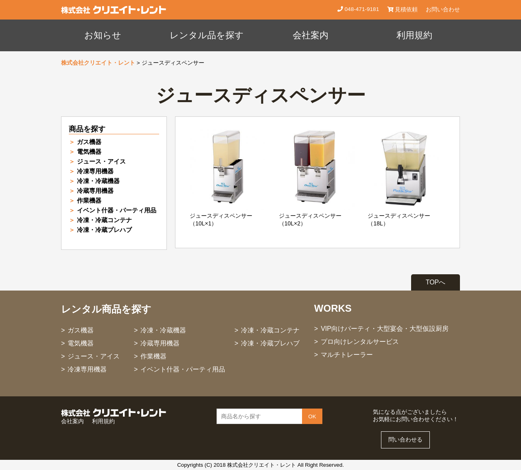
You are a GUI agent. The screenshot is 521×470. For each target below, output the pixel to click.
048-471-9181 (361, 9)
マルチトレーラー (347, 354)
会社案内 (310, 35)
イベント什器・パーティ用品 (116, 210)
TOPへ (436, 282)
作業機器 (89, 200)
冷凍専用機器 (95, 171)
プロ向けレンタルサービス (360, 341)
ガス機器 (89, 141)
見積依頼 (402, 10)
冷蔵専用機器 (95, 190)
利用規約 (414, 35)
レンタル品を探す (207, 35)
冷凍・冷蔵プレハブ (104, 229)
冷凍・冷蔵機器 (98, 180)
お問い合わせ (443, 10)
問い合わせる (405, 440)
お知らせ (102, 35)
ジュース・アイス (101, 161)
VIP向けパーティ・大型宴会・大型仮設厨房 (385, 328)
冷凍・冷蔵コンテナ (104, 219)
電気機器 (89, 151)
